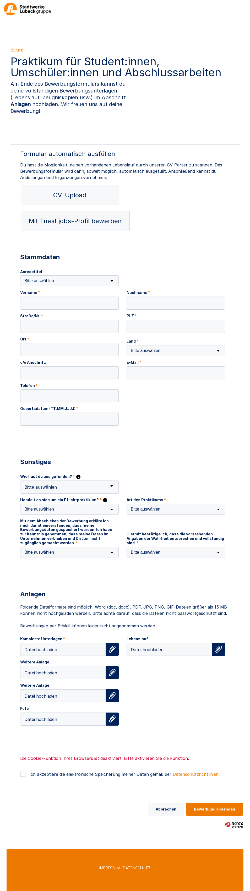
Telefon (28, 386)
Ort (24, 339)
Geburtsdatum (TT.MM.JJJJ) (49, 409)
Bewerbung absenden (214, 809)
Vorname (30, 293)
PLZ (132, 316)
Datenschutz (136, 868)
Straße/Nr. (31, 316)
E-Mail (134, 362)
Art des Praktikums (146, 500)
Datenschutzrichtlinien (196, 774)
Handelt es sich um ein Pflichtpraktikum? (63, 500)
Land (132, 341)
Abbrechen (166, 809)
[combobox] (69, 280)
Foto (24, 709)
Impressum (110, 868)
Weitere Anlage (34, 662)
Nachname (138, 293)
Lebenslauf (137, 639)
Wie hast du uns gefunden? (50, 477)
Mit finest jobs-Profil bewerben (75, 221)
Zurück (17, 50)
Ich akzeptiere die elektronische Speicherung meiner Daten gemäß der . (124, 774)
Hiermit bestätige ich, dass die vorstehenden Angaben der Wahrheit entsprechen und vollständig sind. (175, 538)
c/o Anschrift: (33, 362)
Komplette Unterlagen (42, 639)
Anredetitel (31, 272)
